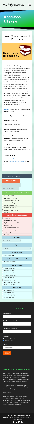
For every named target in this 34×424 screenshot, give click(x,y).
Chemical (8, 225)
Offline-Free (9, 290)
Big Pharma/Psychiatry (11, 223)
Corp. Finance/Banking (11, 227)
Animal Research (10, 220)
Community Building (11, 203)
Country (5, 344)
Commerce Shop (10, 280)
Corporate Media (10, 230)
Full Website (9, 285)
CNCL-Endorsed (10, 262)
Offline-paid (9, 292)
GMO (6, 234)
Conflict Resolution (10, 205)
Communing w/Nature (11, 200)
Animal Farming (9, 218)
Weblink (6, 109)
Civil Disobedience (10, 198)
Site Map (19, 419)
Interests (6, 336)
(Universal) (9, 255)
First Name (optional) (10, 321)
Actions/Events (9, 268)
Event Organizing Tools (12, 282)
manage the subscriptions (17, 161)
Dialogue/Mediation (11, 210)
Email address (7, 313)
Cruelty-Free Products (11, 207)
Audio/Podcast (9, 273)
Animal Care (9, 196)
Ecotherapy (8, 212)
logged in (14, 158)
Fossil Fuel (8, 232)
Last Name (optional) (10, 328)
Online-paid (9, 297)
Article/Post (9, 270)
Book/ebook (9, 277)
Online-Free (9, 295)
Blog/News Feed (10, 275)
